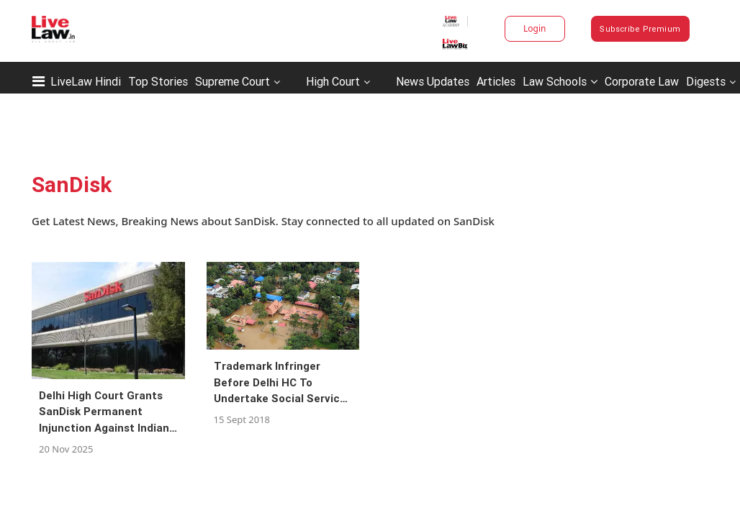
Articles (496, 81)
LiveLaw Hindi (85, 81)
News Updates (432, 81)
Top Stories (158, 81)
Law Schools (560, 81)
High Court (333, 81)
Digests (706, 81)
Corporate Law (642, 81)
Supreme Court (232, 81)
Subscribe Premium (640, 29)
